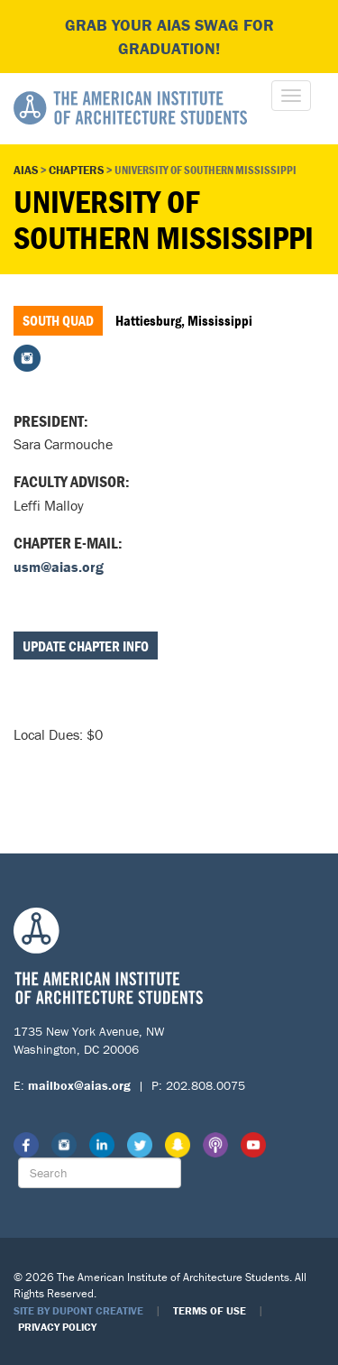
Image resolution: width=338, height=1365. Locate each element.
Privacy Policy (57, 1326)
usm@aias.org (59, 567)
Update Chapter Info (86, 646)
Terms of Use (209, 1310)
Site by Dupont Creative (78, 1310)
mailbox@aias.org (79, 1085)
